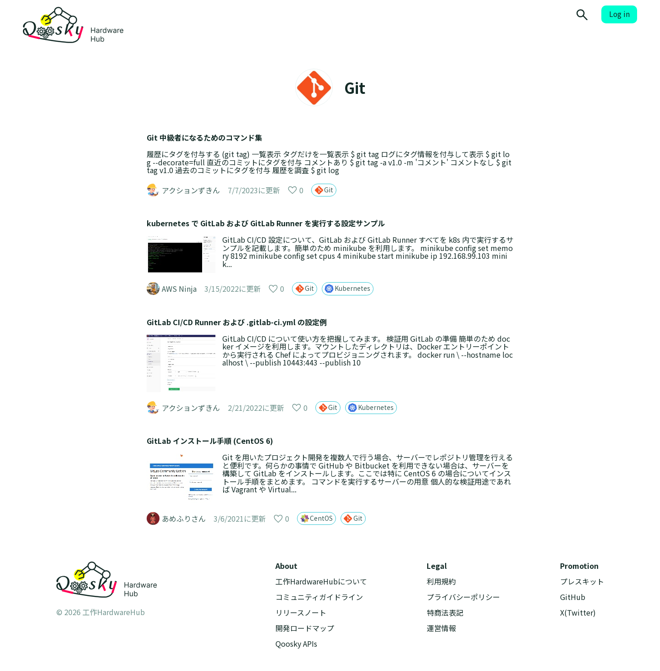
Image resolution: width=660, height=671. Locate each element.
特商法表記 (445, 612)
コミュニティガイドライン (319, 597)
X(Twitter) (578, 612)
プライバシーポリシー (463, 597)
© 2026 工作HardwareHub (100, 611)
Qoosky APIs (296, 643)
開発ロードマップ (304, 628)
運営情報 (441, 628)
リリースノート (300, 612)
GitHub (572, 597)
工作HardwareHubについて (321, 581)
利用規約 (441, 581)
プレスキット (582, 581)
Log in (619, 14)
